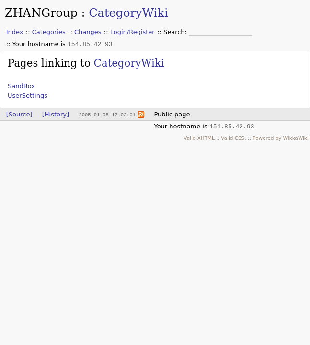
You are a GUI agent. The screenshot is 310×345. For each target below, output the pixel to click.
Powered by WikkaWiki (281, 138)
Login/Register (132, 31)
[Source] (19, 114)
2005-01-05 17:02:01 (107, 114)
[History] (55, 114)
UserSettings (27, 95)
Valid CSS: (233, 138)
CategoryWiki (128, 13)
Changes (88, 31)
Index (14, 31)
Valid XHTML (199, 138)
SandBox (21, 86)
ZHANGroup (41, 13)
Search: (176, 31)
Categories (49, 31)
